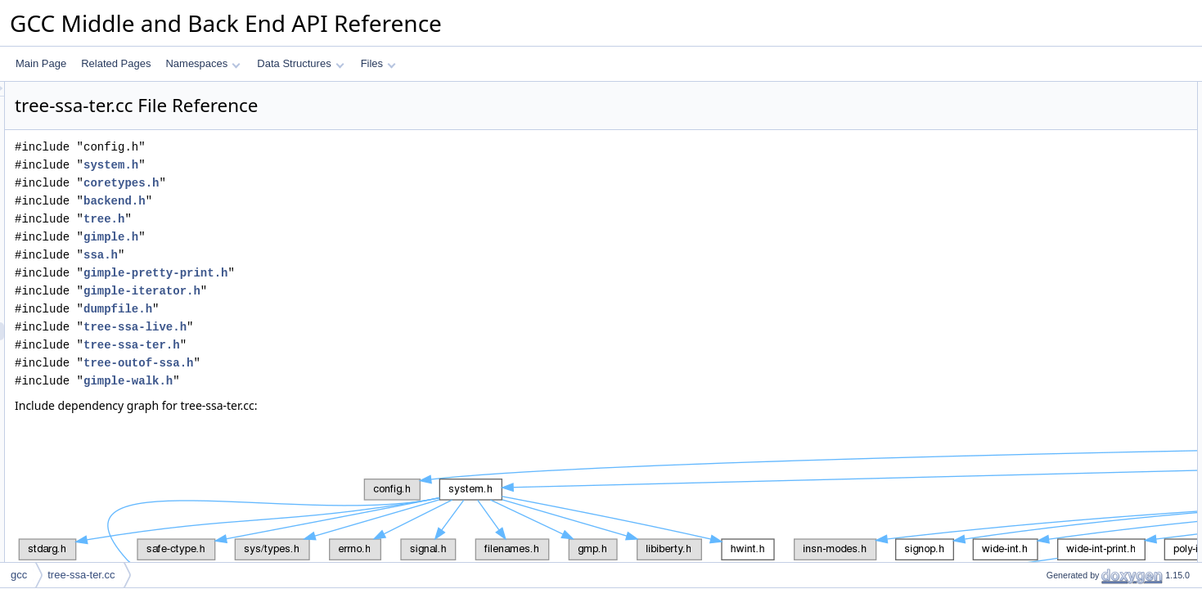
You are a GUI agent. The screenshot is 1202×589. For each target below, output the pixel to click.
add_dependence (1071, 306)
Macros (1035, 127)
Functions (1041, 163)
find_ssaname (1063, 432)
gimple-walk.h (332, 381)
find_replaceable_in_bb (1083, 468)
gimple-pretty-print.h (360, 273)
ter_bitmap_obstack (1076, 540)
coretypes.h (325, 183)
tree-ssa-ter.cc (81, 575)
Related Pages (116, 63)
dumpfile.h (322, 309)
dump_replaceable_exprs (1088, 504)
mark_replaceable (1071, 414)
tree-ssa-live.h (339, 327)
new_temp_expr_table (1081, 199)
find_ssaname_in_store (1083, 450)
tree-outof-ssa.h (343, 363)
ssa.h (305, 255)
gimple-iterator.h (346, 291)
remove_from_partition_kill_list (1099, 288)
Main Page (41, 63)
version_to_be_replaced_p (1090, 235)
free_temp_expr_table (1080, 217)
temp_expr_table (1069, 109)
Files (378, 63)
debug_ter (1055, 181)
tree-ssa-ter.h (336, 345)
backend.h (319, 201)
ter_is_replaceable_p (1078, 342)
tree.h (308, 219)
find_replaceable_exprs (1083, 486)
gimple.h (315, 237)
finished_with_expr (1073, 324)
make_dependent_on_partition (1099, 253)
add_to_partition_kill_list (1085, 271)
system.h (315, 165)
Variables (1040, 522)
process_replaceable (1078, 360)
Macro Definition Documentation (1089, 558)
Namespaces (202, 63)
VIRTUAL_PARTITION (1082, 145)
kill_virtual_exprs (1069, 396)
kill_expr (1051, 378)
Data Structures (300, 63)
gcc (19, 575)
